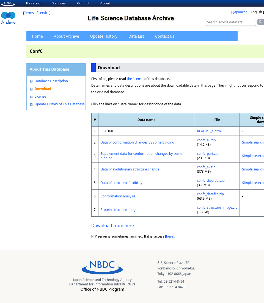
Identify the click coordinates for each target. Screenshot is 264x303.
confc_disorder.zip (211, 180)
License (40, 96)
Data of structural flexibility (121, 182)
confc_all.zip (206, 140)
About (105, 3)
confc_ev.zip (206, 167)
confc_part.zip (208, 153)
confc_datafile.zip (210, 194)
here (169, 236)
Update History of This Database (60, 104)
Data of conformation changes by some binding (137, 142)
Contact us (164, 36)
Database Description (51, 81)
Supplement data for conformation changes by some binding (141, 155)
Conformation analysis (118, 196)
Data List (136, 36)
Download (43, 89)
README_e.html (209, 131)
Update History (103, 36)
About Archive (66, 36)
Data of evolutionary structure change (130, 169)
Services (59, 3)
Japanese (240, 12)
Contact (83, 3)
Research (34, 3)
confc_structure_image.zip (217, 207)
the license (135, 78)
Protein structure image (119, 209)
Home (37, 36)
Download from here (112, 225)
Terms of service (36, 12)
